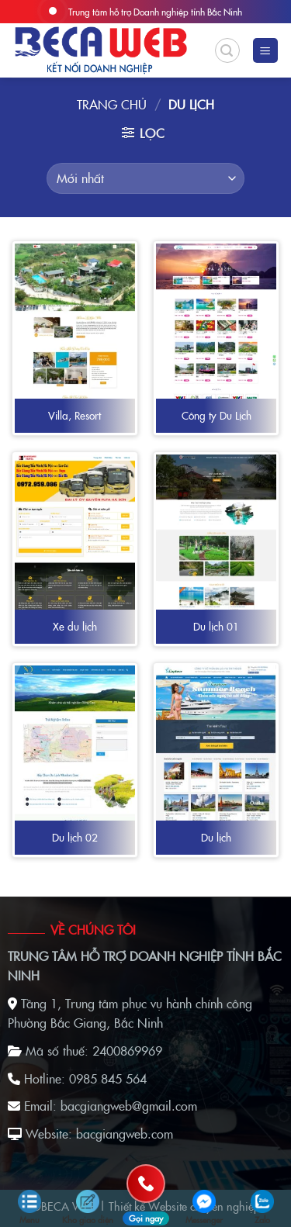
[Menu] (266, 51)
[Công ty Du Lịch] (216, 333)
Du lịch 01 (216, 627)
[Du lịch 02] (75, 744)
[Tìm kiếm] (227, 50)
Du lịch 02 (75, 838)
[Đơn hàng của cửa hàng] (145, 178)
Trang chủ (112, 103)
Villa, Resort (74, 416)
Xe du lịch (75, 627)
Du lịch (216, 838)
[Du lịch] (216, 744)
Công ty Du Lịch (216, 416)
